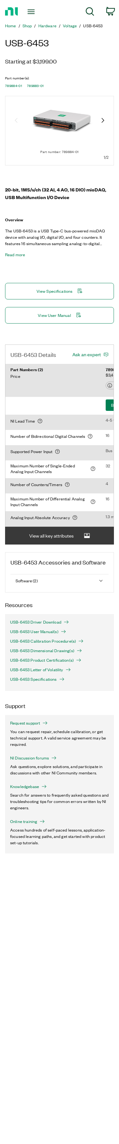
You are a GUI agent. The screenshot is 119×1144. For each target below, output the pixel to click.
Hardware (47, 26)
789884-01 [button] (13, 85)
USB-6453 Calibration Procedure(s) (46, 641)
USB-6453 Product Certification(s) (45, 660)
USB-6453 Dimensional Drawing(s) (46, 650)
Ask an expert (86, 354)
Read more (15, 255)
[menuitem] (90, 13)
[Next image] (103, 121)
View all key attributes (59, 535)
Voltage (70, 26)
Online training (27, 821)
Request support (29, 723)
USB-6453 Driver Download (39, 622)
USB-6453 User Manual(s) (38, 631)
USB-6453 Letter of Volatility (40, 669)
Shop (27, 26)
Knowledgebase (28, 786)
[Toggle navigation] (32, 12)
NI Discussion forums (33, 758)
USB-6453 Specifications (37, 679)
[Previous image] (16, 121)
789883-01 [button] (35, 85)
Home (10, 26)
